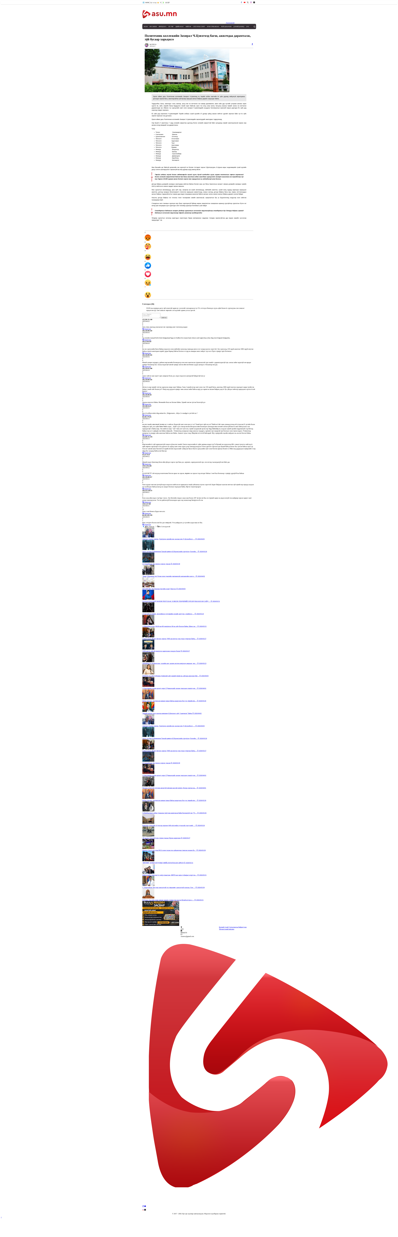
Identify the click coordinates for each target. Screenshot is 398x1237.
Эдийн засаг (179, 26)
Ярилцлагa (162, 26)
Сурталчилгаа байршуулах (238, 928)
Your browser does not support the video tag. (241, 13)
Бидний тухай (223, 928)
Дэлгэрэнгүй (230, 23)
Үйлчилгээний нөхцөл (226, 930)
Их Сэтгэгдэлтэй (163, 527)
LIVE (247, 26)
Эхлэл (145, 26)
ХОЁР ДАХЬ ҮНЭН (226, 26)
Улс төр (170, 26)
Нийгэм (188, 26)
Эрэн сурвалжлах (213, 26)
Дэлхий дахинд (238, 26)
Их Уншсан (149, 527)
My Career (153, 26)
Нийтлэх (166, 318)
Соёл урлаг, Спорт (199, 26)
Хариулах (146, 330)
